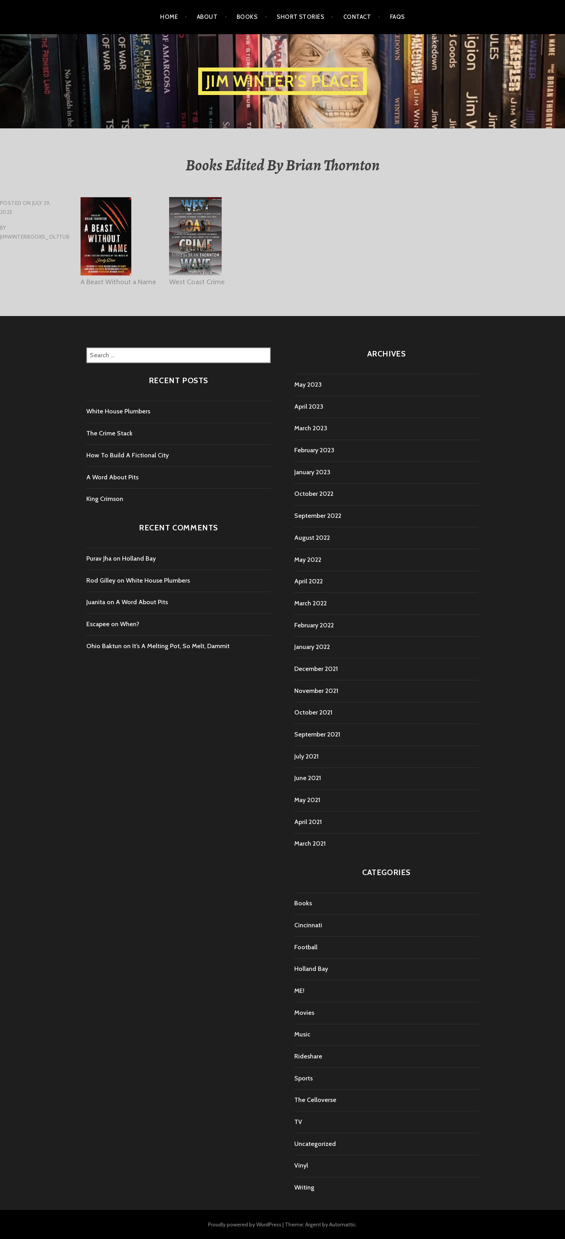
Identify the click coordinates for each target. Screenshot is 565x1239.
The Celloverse (315, 1100)
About (207, 16)
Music (302, 1034)
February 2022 (314, 625)
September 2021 (317, 734)
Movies (304, 1012)
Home (169, 16)
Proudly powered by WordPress (244, 1224)
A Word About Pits (112, 477)
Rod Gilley (100, 580)
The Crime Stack (109, 433)
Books (247, 16)
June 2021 (307, 778)
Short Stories (300, 16)
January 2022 (312, 647)
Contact (357, 16)
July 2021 (306, 756)
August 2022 (312, 537)
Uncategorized (315, 1144)
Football (305, 947)
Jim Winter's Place (282, 81)
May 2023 (308, 384)
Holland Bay (139, 558)
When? (129, 624)
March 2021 (310, 843)
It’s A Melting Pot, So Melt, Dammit (181, 646)
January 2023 (312, 472)
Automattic (342, 1224)
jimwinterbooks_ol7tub (34, 237)
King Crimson (104, 499)
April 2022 (308, 581)
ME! (299, 990)
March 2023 (310, 428)
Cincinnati (308, 925)
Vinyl (301, 1165)
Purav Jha (98, 558)
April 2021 (308, 822)
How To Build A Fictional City (127, 455)
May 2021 (307, 800)
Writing (304, 1187)
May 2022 (307, 559)
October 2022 (314, 493)
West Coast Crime (197, 282)
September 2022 (317, 515)
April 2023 (308, 406)
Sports (303, 1078)
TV (298, 1122)
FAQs (397, 16)
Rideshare (308, 1056)
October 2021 (313, 712)
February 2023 (314, 450)
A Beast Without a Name (118, 282)
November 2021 (316, 690)
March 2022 (310, 603)
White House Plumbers (118, 411)
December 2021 (316, 668)
